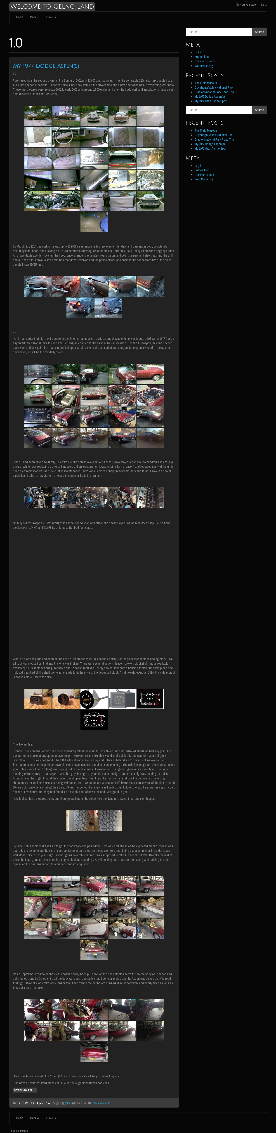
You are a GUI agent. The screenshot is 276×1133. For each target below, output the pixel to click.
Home (19, 17)
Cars (34, 17)
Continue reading (25, 1090)
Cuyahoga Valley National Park (214, 87)
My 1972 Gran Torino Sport (211, 101)
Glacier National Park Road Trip (214, 92)
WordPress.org (204, 66)
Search (259, 32)
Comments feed (204, 61)
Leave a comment (101, 1103)
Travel (51, 17)
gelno (67, 1103)
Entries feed (202, 57)
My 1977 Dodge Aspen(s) (46, 66)
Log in (198, 52)
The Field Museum (206, 83)
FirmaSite (23, 1131)
